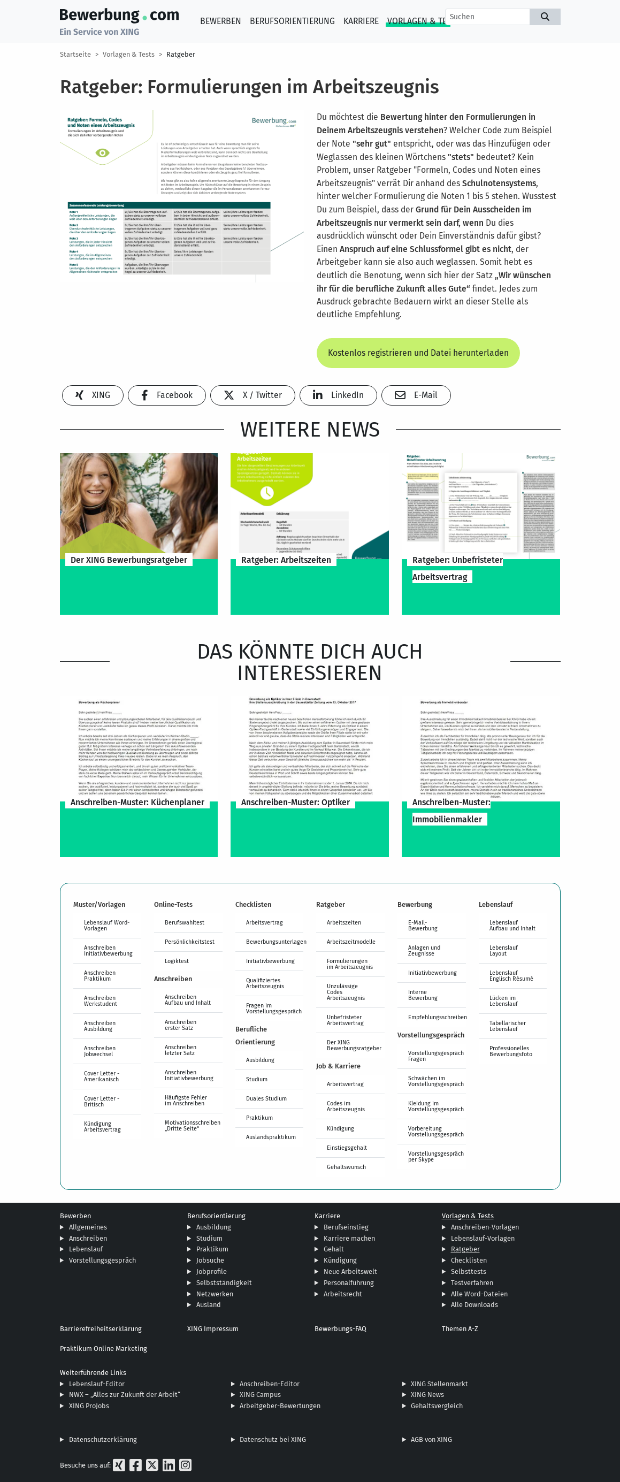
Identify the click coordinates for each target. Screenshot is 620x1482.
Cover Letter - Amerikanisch (101, 1076)
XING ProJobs (89, 1406)
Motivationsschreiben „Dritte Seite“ (192, 1125)
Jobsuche (210, 1260)
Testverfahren (472, 1283)
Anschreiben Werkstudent (100, 1001)
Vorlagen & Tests (424, 21)
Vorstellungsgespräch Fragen (436, 1056)
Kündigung (340, 1128)
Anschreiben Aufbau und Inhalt (188, 999)
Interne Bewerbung (423, 995)
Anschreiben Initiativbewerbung (108, 950)
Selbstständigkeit (224, 1283)
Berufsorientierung (292, 21)
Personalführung (349, 1283)
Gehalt (334, 1249)
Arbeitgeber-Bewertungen (280, 1406)
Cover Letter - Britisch (101, 1101)
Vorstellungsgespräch (102, 1260)
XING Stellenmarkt (439, 1384)
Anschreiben (88, 1238)
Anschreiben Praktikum (100, 975)
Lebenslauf (86, 1249)
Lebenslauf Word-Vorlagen (106, 925)
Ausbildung (260, 1060)
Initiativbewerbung (270, 961)
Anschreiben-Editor (270, 1384)
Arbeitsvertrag (264, 922)
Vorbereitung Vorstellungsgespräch (436, 1131)
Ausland (208, 1305)
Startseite (75, 54)
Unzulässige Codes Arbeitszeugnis (346, 992)
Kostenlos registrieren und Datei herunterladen (418, 353)
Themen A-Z (460, 1329)
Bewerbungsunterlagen (275, 941)
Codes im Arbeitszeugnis (346, 1106)
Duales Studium (266, 1098)
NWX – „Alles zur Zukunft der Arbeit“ (124, 1394)
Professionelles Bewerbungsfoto (510, 1051)
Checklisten (469, 1260)
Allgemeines (88, 1227)
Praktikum (259, 1117)
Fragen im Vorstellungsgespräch (274, 1008)
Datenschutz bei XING (273, 1439)
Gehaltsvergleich (437, 1406)
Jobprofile (211, 1271)
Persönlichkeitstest (190, 941)
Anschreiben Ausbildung (100, 1026)
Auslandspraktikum (271, 1137)
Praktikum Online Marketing (103, 1348)
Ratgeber (180, 54)
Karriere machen (349, 1238)
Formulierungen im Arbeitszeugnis (350, 964)
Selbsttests (468, 1271)
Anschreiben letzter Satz (180, 1050)
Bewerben (220, 21)
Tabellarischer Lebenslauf (507, 1026)
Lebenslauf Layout (503, 950)
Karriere (361, 21)
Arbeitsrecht (343, 1294)
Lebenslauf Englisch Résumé (511, 975)
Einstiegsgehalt (347, 1147)
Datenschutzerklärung (103, 1439)
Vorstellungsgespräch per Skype (436, 1156)
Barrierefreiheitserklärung (101, 1329)
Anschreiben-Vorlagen (485, 1227)
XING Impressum (213, 1329)
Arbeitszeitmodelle (351, 941)
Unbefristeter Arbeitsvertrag (345, 1020)
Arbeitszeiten (344, 922)
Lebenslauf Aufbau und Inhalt (512, 925)
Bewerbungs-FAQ (340, 1329)
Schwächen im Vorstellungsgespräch (436, 1081)
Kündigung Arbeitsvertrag (102, 1126)
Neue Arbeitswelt (350, 1271)
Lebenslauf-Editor (97, 1384)
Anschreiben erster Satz (180, 1025)
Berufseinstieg (346, 1227)
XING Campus (260, 1394)
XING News (427, 1394)
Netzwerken (214, 1294)
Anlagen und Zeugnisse (424, 950)
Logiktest (177, 961)
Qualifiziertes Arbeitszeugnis (265, 983)
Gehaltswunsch (346, 1167)
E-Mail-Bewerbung (423, 925)
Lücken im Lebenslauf (503, 1001)
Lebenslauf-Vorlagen (483, 1238)
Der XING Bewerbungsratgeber (354, 1045)
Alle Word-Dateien (479, 1294)
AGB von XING (431, 1439)
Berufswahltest (184, 922)
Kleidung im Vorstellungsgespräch (436, 1106)
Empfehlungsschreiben (437, 1017)
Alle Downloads (474, 1305)
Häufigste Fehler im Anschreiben (186, 1100)
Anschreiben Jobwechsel (100, 1051)
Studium (256, 1079)
